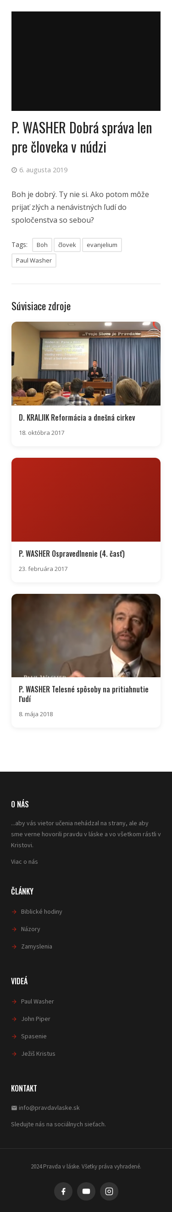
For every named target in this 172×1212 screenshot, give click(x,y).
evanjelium (102, 245)
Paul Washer (34, 260)
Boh (42, 245)
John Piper (35, 1019)
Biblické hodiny (41, 911)
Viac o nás (24, 861)
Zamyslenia (36, 946)
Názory (30, 929)
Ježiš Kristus (38, 1053)
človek (67, 245)
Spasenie (34, 1036)
